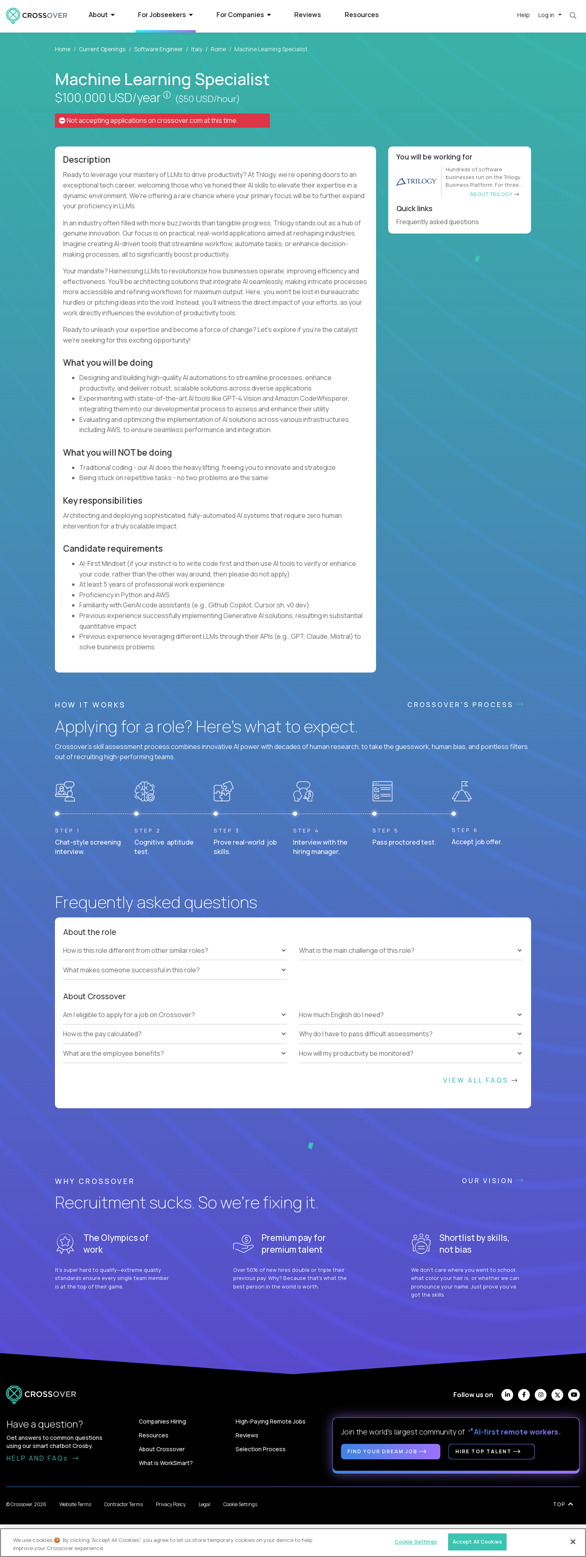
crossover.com (180, 120)
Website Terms (75, 1504)
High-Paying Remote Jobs (271, 1421)
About (102, 14)
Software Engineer (158, 49)
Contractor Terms (123, 1504)
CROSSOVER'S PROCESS (466, 704)
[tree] (175, 960)
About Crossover (162, 1449)
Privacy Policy (171, 1504)
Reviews (307, 14)
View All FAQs (481, 1080)
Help (523, 15)
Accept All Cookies (477, 1541)
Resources (362, 14)
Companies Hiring (162, 1421)
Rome (218, 49)
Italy (196, 49)
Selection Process (261, 1449)
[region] (293, 1542)
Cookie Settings (240, 1504)
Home (62, 49)
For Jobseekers (165, 14)
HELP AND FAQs (43, 1458)
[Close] (573, 1541)
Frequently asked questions (441, 221)
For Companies (243, 14)
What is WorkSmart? (166, 1463)
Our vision (493, 1180)
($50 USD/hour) (207, 99)
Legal (204, 1504)
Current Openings (102, 49)
